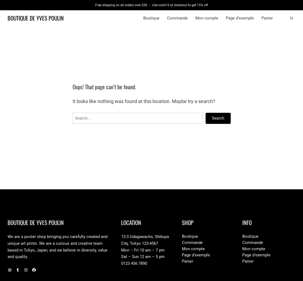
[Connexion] (282, 18)
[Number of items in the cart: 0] (291, 18)
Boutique (151, 18)
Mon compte (206, 18)
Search (218, 118)
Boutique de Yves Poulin (36, 18)
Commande (177, 18)
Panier (267, 18)
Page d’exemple (240, 18)
